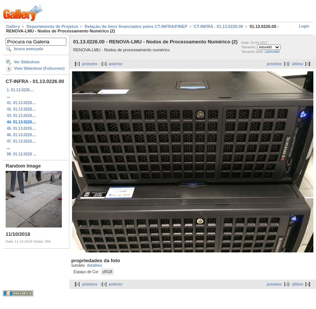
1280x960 (271, 52)
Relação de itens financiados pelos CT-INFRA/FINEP (135, 26)
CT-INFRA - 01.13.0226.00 (218, 26)
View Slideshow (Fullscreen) (39, 68)
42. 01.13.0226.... (21, 109)
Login (304, 26)
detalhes (94, 265)
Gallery (13, 26)
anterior (116, 64)
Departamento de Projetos (52, 26)
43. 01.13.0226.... (21, 116)
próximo (274, 64)
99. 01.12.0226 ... (21, 154)
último (297, 64)
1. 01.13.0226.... (20, 90)
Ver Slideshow (27, 62)
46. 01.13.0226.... (21, 135)
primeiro (89, 64)
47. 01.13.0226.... (21, 141)
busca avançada (28, 49)
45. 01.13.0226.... (21, 128)
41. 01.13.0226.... (21, 103)
